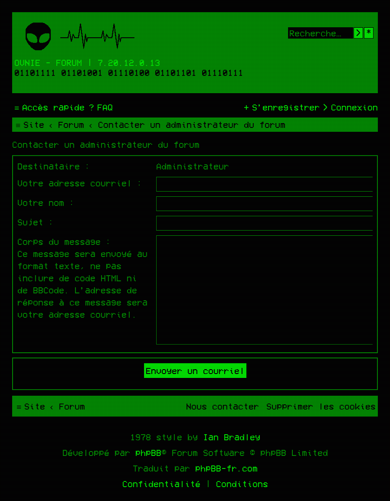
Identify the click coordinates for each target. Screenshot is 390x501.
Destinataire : (53, 166)
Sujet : (35, 222)
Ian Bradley (231, 437)
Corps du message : (64, 241)
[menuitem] (100, 107)
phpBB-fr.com (226, 468)
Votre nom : (46, 202)
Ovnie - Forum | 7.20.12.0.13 (87, 62)
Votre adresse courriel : (79, 183)
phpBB (148, 452)
